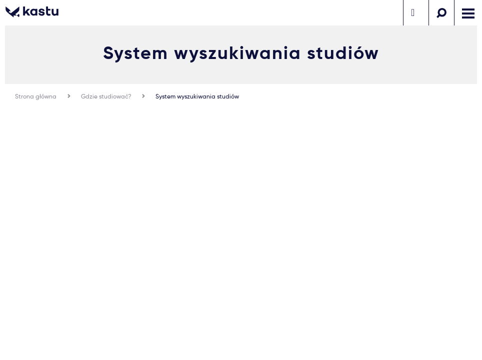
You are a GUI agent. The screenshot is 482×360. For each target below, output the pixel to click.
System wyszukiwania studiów (197, 96)
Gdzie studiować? (106, 96)
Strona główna (35, 96)
